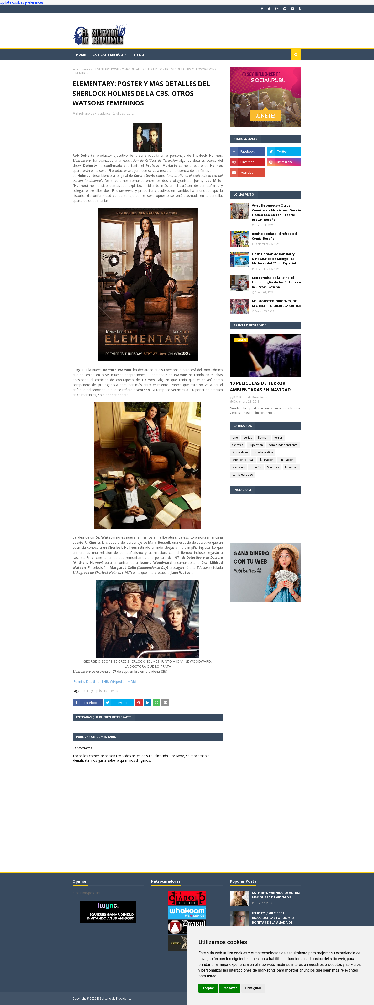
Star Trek (273, 467)
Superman (256, 445)
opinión (256, 467)
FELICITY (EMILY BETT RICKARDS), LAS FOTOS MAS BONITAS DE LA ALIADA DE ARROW (273, 920)
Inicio (76, 69)
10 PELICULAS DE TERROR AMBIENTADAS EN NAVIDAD (260, 386)
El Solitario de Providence (93, 114)
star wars (238, 467)
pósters (101, 691)
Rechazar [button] (230, 988)
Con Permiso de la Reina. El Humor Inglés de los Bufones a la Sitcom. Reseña (276, 282)
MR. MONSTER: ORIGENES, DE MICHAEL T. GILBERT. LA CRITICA (276, 303)
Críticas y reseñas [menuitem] (108, 54)
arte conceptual (243, 460)
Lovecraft (291, 467)
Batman (263, 437)
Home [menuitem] (81, 54)
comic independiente (283, 445)
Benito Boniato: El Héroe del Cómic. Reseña (274, 236)
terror (278, 437)
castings (88, 691)
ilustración (267, 460)
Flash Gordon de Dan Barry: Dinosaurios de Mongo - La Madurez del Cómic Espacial (274, 258)
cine (235, 437)
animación (287, 460)
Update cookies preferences (21, 2)
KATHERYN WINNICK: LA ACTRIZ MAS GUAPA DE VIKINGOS (276, 895)
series (86, 69)
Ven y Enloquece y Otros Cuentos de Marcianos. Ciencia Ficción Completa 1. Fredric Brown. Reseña (276, 212)
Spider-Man (240, 452)
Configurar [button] (253, 988)
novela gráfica (263, 452)
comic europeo (242, 475)
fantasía (237, 445)
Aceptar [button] (208, 988)
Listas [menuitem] (139, 54)
